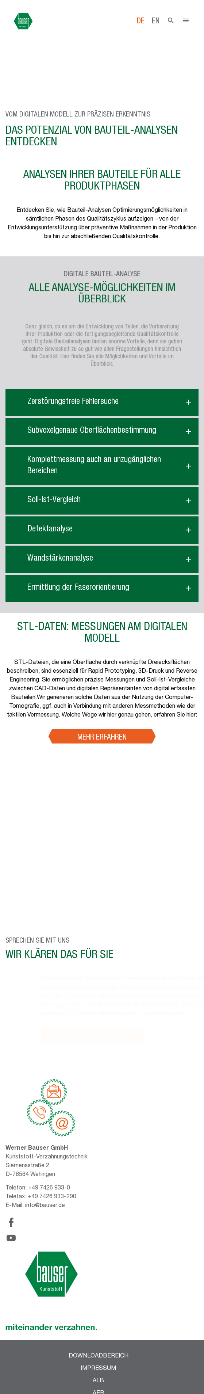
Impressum (98, 1369)
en (155, 22)
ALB (98, 1381)
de (141, 22)
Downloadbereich (98, 1356)
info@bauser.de (45, 1206)
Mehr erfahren (102, 738)
